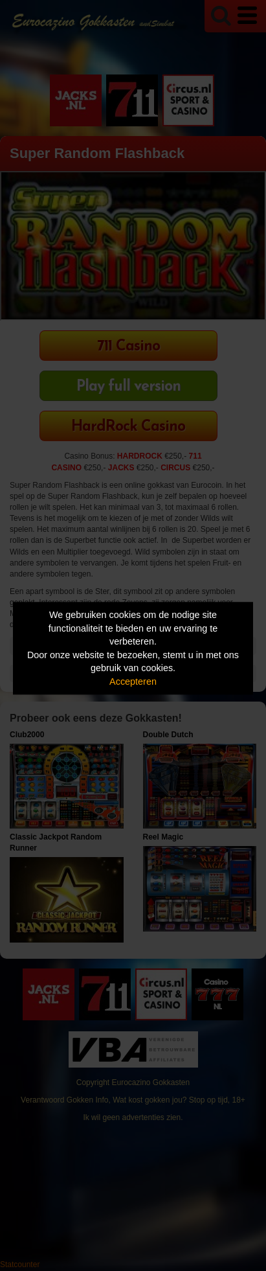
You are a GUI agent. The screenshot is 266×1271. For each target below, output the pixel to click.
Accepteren (133, 681)
